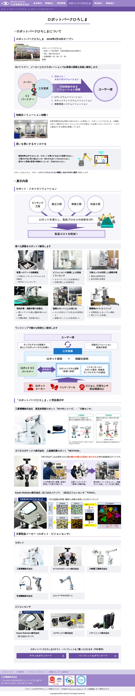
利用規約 (92, 689)
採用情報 (61, 3)
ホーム (3, 9)
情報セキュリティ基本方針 (59, 672)
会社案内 (37, 3)
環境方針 (21, 672)
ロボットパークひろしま (80, 3)
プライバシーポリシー (37, 672)
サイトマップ (8, 672)
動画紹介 (110, 3)
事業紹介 (49, 3)
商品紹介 (98, 3)
